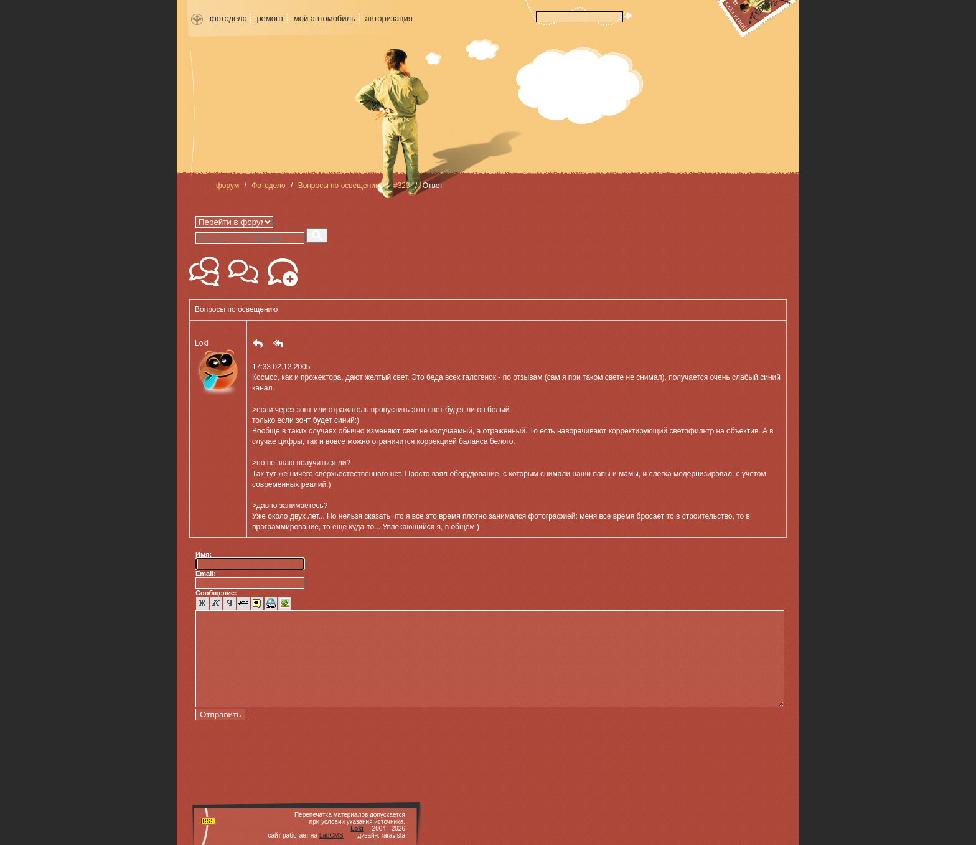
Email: (205, 573)
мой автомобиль (324, 18)
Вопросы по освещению (339, 185)
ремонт (270, 18)
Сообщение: (216, 593)
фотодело (228, 18)
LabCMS (331, 835)
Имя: (203, 554)
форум (227, 185)
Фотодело (268, 185)
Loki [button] (218, 369)
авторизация (389, 18)
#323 (401, 185)
